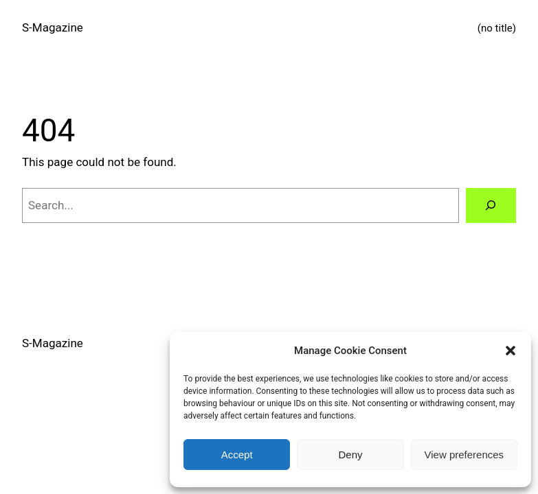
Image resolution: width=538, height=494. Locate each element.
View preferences (464, 454)
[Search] (491, 205)
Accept (237, 454)
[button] (510, 350)
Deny (350, 454)
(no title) (497, 28)
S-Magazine (52, 27)
